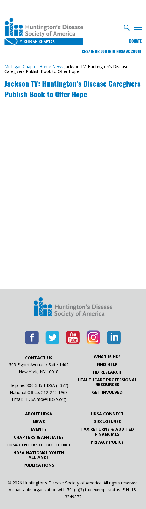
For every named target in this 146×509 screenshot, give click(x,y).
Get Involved (107, 392)
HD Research (107, 372)
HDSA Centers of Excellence (39, 445)
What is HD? (107, 356)
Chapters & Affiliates (39, 437)
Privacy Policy (107, 442)
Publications (38, 465)
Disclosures (107, 421)
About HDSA (38, 414)
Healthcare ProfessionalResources (107, 382)
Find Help (107, 364)
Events (39, 429)
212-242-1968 (54, 392)
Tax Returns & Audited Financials (107, 431)
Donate (135, 41)
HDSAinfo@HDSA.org (45, 399)
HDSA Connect (107, 414)
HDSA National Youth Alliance (38, 455)
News (39, 421)
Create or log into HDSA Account (112, 51)
